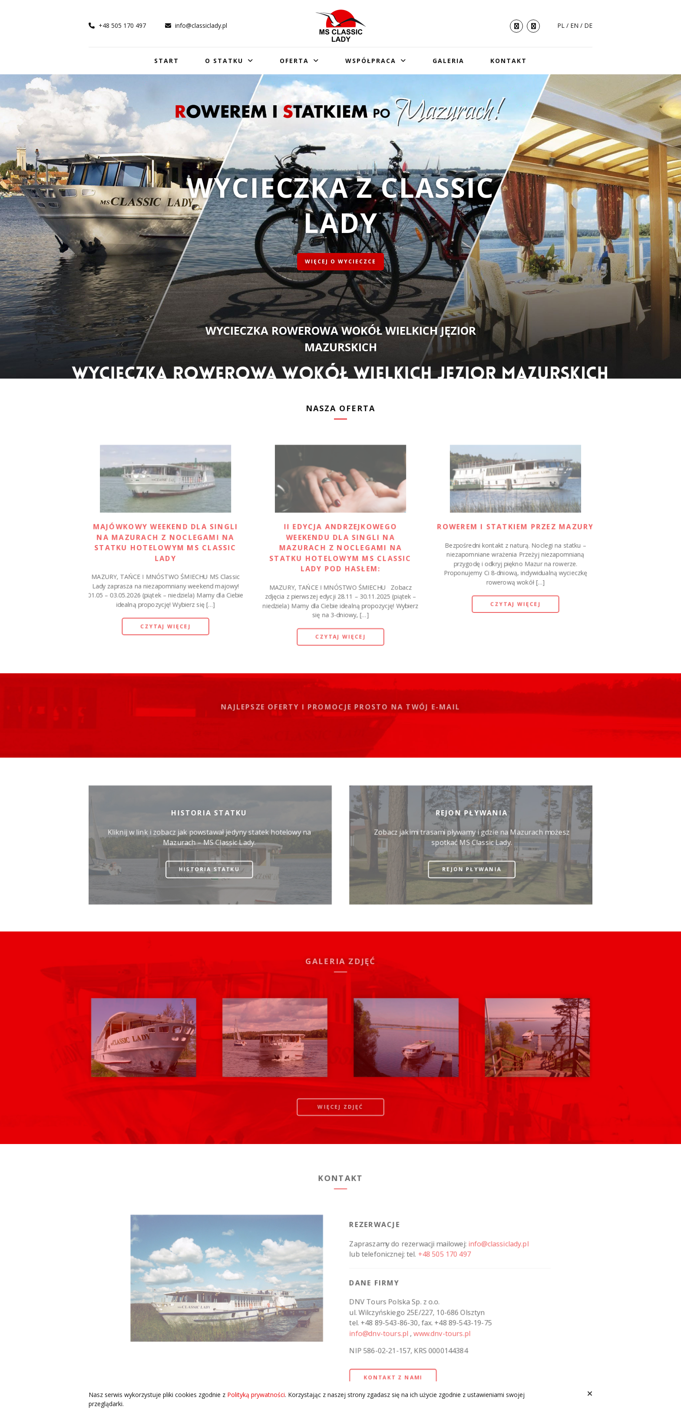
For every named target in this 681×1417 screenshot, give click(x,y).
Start (166, 61)
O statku (224, 61)
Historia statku (207, 869)
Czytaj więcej (163, 626)
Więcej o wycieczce (340, 261)
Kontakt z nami (394, 1378)
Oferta (294, 61)
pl (561, 25)
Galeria (448, 61)
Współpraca (370, 61)
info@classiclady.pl (196, 25)
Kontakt (508, 61)
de (588, 25)
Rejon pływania (473, 869)
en (574, 25)
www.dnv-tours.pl (443, 1333)
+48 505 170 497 (117, 25)
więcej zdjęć (340, 1107)
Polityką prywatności (256, 1394)
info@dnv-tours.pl (379, 1333)
